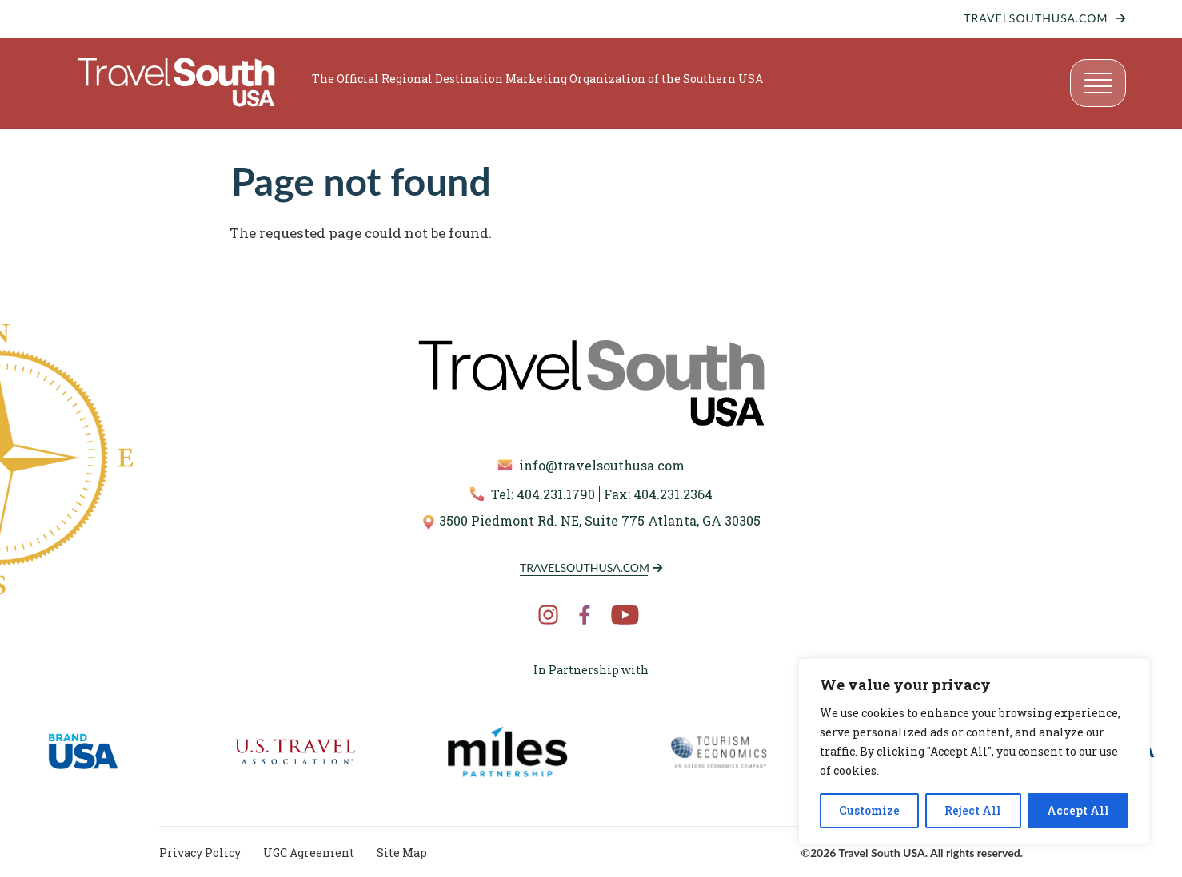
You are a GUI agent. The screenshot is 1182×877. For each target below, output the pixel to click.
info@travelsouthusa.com (591, 465)
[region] (974, 751)
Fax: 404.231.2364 (658, 494)
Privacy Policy (200, 852)
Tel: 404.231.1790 (532, 494)
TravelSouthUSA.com (1036, 18)
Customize (869, 810)
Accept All (1078, 810)
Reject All (972, 810)
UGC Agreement (308, 852)
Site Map (402, 852)
